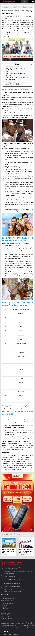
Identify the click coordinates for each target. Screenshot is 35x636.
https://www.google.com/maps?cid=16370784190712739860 (16, 590)
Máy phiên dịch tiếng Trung (7, 598)
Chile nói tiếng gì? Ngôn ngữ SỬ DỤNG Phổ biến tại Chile (8, 551)
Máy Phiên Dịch (4, 602)
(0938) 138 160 (14, 634)
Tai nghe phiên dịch (5, 607)
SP (24, 1)
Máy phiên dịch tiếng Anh (7, 600)
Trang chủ (6, 7)
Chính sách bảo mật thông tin (8, 615)
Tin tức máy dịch (15, 7)
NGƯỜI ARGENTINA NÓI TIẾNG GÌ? (13, 67)
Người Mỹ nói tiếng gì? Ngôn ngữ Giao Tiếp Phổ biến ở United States (25, 551)
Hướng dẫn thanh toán (6, 618)
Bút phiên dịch (4, 605)
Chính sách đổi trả (5, 616)
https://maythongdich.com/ (15, 586)
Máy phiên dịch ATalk (6, 597)
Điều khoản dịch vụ (5, 613)
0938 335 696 (7, 634)
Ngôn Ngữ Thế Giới (27, 7)
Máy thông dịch (4, 608)
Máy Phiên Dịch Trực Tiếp (7, 603)
